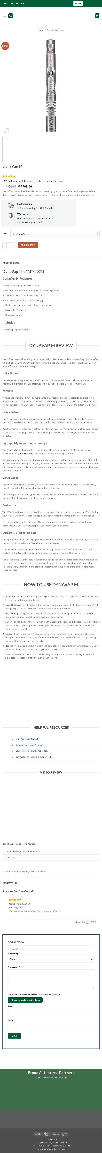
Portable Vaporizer (55, 30)
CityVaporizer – (23, 757)
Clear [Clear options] (97, 228)
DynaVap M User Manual (27, 739)
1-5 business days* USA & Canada (35, 208)
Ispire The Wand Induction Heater (22, 851)
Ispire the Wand (27, 453)
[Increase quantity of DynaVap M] (14, 245)
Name (11, 1006)
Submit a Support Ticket (42, 757)
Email (11, 1020)
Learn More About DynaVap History (32, 750)
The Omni (11, 857)
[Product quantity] (9, 245)
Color (4, 234)
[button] (4, 15)
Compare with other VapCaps (29, 745)
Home (40, 30)
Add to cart (28, 245)
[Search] (10, 15)
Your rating (14, 953)
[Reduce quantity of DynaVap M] (4, 245)
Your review (14, 967)
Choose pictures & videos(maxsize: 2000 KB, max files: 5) (34, 994)
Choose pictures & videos (26, 1000)
